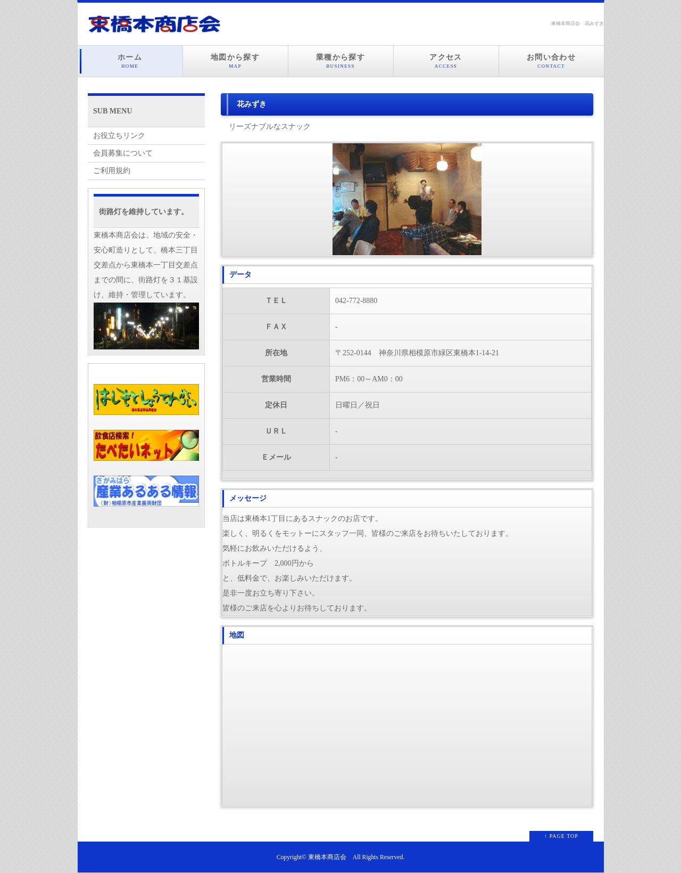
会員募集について (123, 153)
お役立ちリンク (119, 136)
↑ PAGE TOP (561, 836)
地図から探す (235, 61)
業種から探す (340, 61)
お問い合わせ (551, 61)
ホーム (130, 61)
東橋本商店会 (327, 857)
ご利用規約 (111, 171)
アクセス (446, 61)
